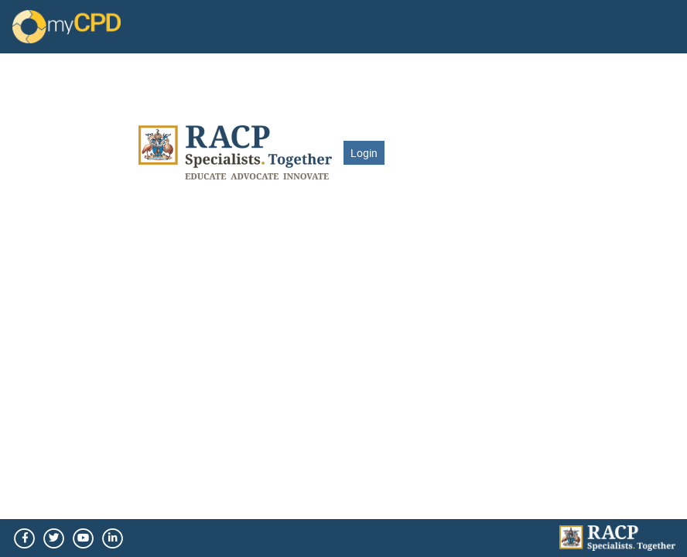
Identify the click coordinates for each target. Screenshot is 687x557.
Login (364, 152)
